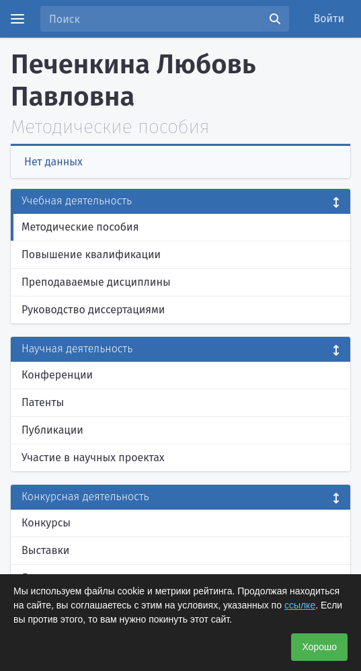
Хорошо (319, 646)
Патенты (43, 402)
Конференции (57, 374)
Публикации (52, 430)
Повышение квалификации (91, 254)
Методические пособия (80, 227)
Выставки (45, 550)
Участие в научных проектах (93, 457)
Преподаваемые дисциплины (96, 282)
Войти (329, 18)
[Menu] (17, 19)
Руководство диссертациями (93, 309)
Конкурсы (46, 522)
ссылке (299, 605)
